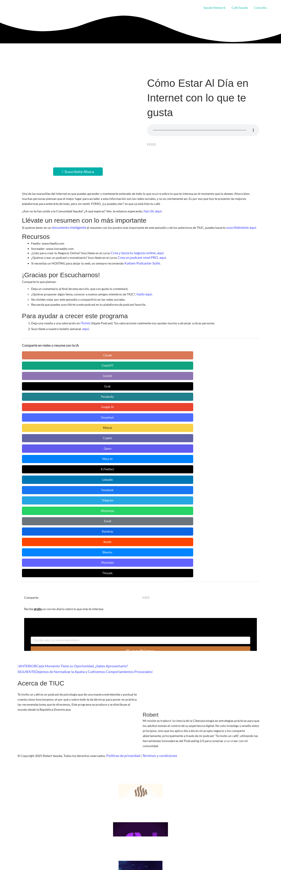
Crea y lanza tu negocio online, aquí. (134, 251)
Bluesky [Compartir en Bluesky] (208, 383)
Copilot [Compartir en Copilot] (167, 361)
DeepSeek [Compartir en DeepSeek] (83, 361)
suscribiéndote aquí (236, 226)
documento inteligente (67, 226)
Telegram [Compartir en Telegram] (208, 372)
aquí (85, 324)
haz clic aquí (152, 211)
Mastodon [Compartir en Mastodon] (42, 394)
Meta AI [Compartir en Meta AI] (41, 372)
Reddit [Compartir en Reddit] (166, 383)
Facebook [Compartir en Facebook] (166, 372)
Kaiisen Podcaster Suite (140, 260)
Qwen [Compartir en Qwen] (209, 361)
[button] (267, 7)
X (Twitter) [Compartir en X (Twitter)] (83, 372)
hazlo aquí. (144, 291)
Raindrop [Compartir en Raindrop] (125, 383)
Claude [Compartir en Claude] (42, 350)
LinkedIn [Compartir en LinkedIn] (125, 372)
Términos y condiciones (155, 576)
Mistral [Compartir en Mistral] (125, 361)
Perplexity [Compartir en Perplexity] (209, 350)
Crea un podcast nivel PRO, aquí (139, 255)
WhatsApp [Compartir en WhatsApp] (41, 383)
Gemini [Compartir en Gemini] (125, 350)
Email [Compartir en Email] (83, 383)
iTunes (85, 319)
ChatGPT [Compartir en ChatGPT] (83, 350)
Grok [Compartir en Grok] (167, 350)
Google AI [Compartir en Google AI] (42, 361)
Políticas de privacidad (121, 576)
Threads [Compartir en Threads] (83, 394)
